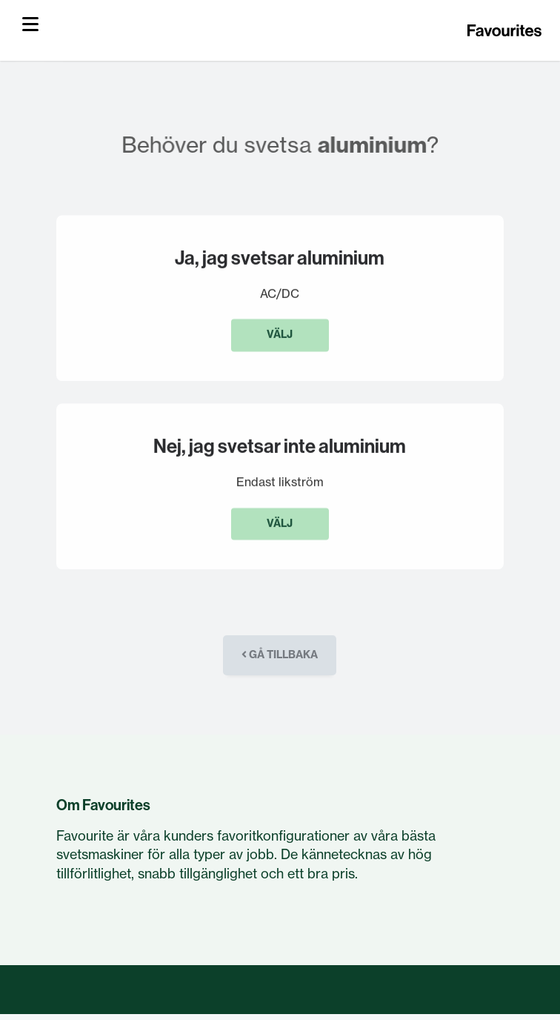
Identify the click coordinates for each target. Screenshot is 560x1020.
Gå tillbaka (279, 654)
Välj (280, 335)
